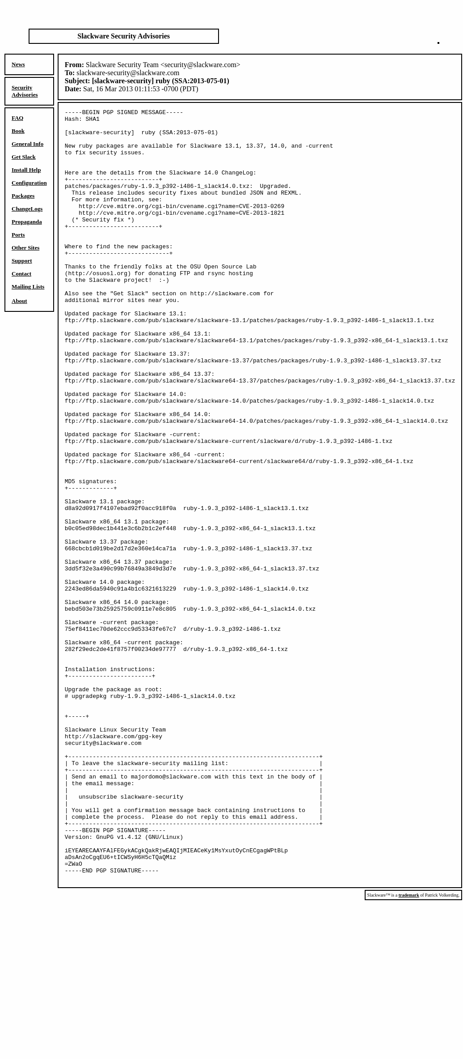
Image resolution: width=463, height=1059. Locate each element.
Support (22, 260)
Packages (23, 195)
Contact (21, 273)
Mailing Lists (28, 286)
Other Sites (25, 247)
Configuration (29, 182)
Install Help (26, 169)
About (19, 301)
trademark (409, 1049)
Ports (18, 234)
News (18, 64)
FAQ (17, 118)
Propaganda (27, 221)
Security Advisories (25, 91)
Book (18, 131)
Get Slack (24, 156)
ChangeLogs (27, 208)
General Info (27, 143)
